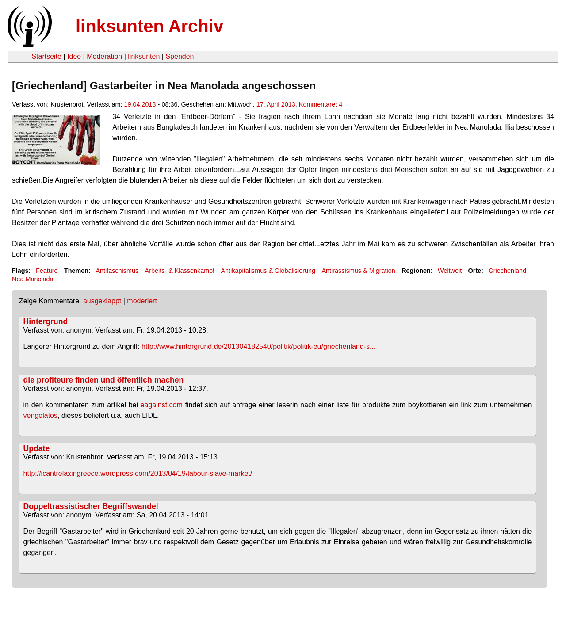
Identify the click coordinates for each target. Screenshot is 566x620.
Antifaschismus (117, 270)
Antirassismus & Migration (358, 270)
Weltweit (450, 270)
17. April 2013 (275, 104)
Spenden (179, 56)
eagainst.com (162, 405)
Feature (47, 270)
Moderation (104, 56)
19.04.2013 (140, 104)
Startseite (46, 56)
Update (36, 448)
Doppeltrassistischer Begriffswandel (90, 506)
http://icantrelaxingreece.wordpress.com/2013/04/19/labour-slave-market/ (137, 473)
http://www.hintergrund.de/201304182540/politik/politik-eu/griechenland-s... (258, 346)
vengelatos (40, 415)
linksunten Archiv (149, 26)
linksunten (144, 56)
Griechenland (508, 270)
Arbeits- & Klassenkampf (180, 270)
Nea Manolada (33, 279)
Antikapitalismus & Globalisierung (268, 270)
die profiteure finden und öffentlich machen (103, 379)
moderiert (142, 301)
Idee (74, 56)
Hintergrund (45, 321)
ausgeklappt (102, 301)
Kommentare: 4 (320, 104)
